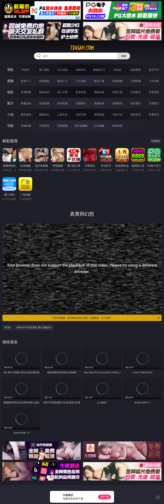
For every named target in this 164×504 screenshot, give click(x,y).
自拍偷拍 (44, 81)
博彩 (10, 69)
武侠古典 (81, 114)
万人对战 (62, 69)
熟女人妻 (99, 81)
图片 (10, 103)
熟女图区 (136, 103)
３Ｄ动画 (81, 81)
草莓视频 (62, 125)
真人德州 (44, 69)
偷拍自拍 (44, 92)
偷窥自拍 (26, 103)
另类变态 (154, 92)
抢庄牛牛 (154, 69)
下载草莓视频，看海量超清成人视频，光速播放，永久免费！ (106, 318)
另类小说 (117, 114)
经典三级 (117, 92)
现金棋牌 (136, 69)
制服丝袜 (99, 92)
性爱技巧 (154, 114)
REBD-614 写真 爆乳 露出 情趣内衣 (34, 327)
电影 (10, 92)
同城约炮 (26, 125)
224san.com (82, 48)
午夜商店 (44, 125)
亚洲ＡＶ (26, 81)
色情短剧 (117, 125)
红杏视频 (99, 125)
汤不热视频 (80, 125)
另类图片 (154, 103)
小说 (10, 114)
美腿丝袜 (99, 103)
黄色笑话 (136, 114)
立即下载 (104, 496)
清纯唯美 (117, 103)
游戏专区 (81, 69)
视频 (10, 81)
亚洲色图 (44, 103)
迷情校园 (99, 114)
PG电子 (26, 69)
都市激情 (26, 114)
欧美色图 (62, 103)
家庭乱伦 (44, 114)
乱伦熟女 (136, 92)
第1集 (7, 327)
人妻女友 (62, 114)
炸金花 (117, 69)
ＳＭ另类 (154, 81)
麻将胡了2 (99, 69)
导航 (10, 125)
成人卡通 (62, 92)
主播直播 (136, 81)
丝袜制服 (117, 81)
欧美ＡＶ (62, 81)
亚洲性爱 (26, 92)
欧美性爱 (81, 92)
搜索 (123, 56)
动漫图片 (81, 103)
